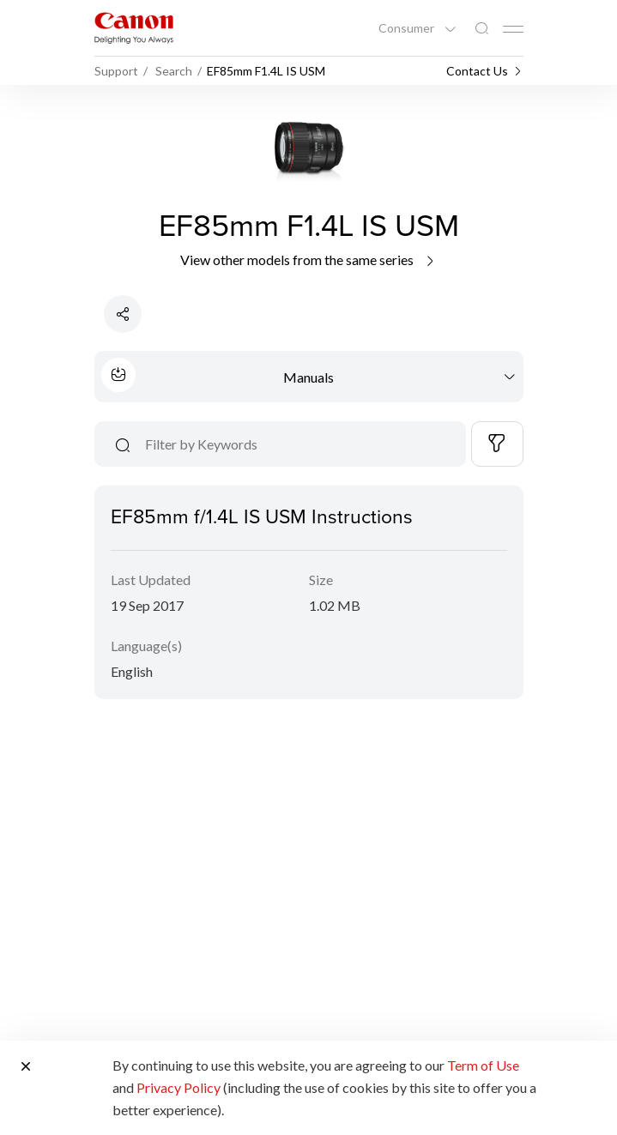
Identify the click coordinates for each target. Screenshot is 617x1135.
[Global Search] (481, 28)
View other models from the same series (308, 259)
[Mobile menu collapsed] (513, 29)
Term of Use (483, 1065)
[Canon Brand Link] (133, 28)
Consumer (407, 28)
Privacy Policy (178, 1087)
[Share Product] (123, 314)
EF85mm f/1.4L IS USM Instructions (262, 515)
